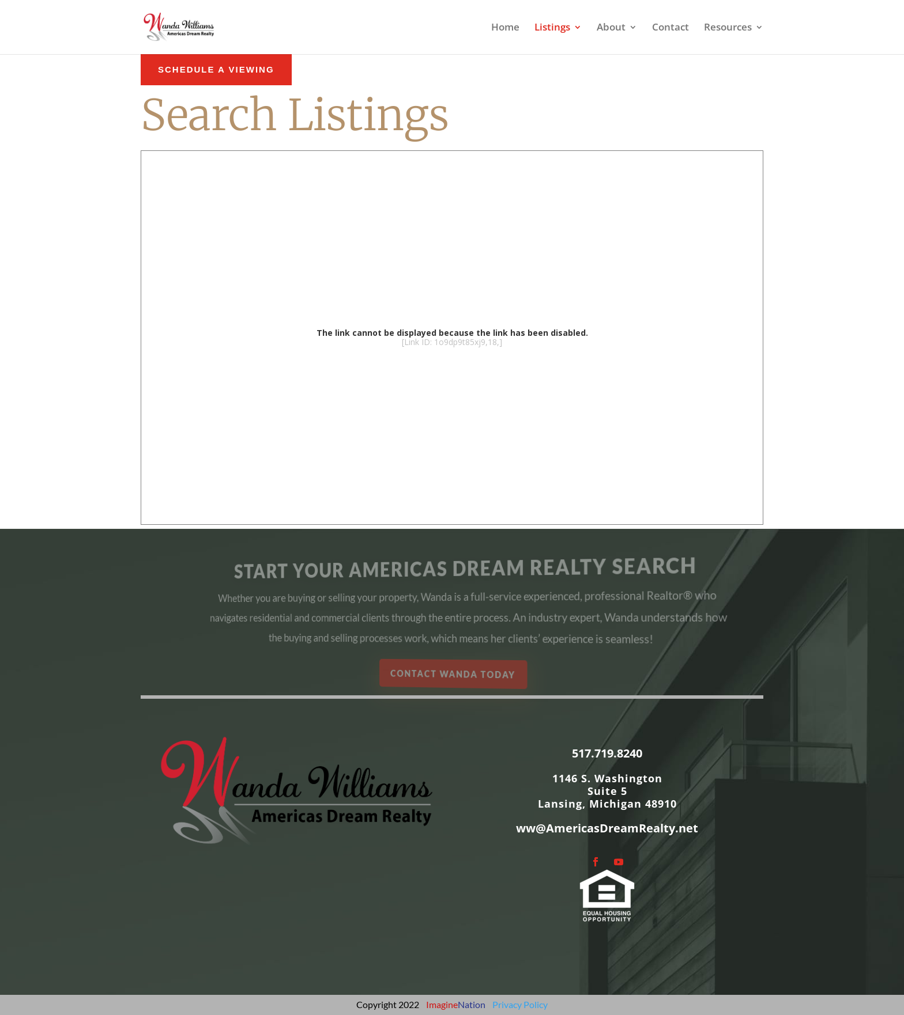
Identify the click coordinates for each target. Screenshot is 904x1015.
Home (505, 28)
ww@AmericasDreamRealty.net (607, 828)
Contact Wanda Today (454, 673)
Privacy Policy (520, 1004)
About (611, 28)
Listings (552, 28)
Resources (728, 28)
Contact (670, 28)
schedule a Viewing (216, 69)
